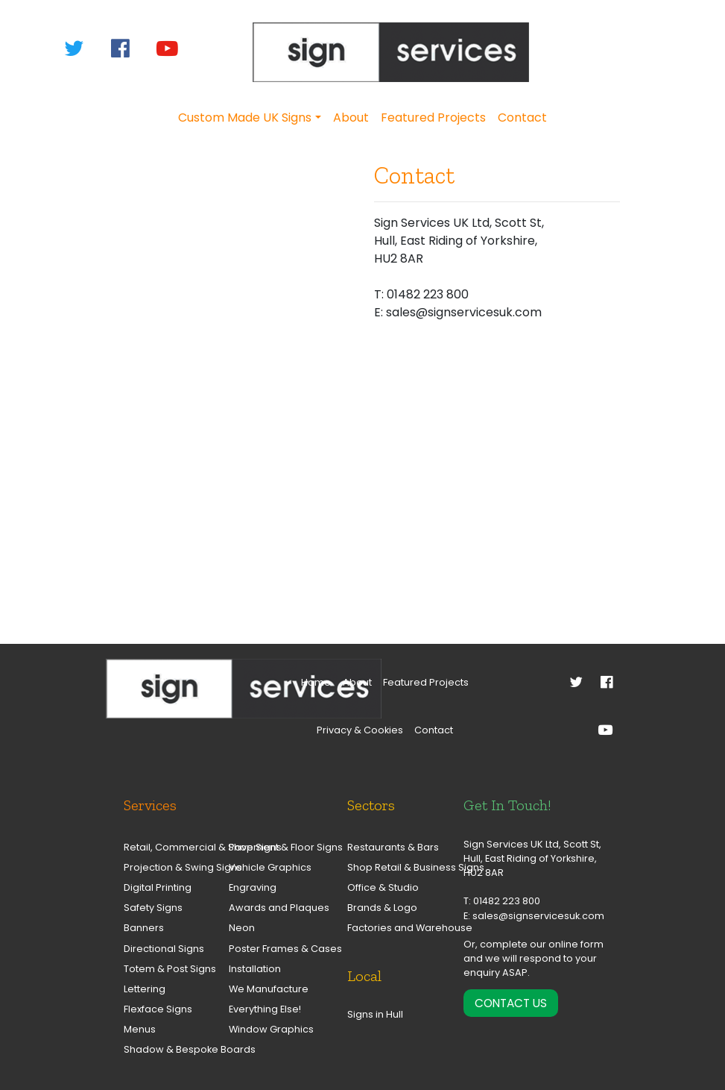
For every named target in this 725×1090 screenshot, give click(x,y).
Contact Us (511, 1003)
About (351, 117)
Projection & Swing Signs (163, 867)
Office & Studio (383, 887)
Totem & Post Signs (163, 968)
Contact (522, 117)
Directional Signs (163, 948)
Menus (140, 1029)
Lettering (144, 989)
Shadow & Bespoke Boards (163, 1049)
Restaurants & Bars (393, 847)
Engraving (252, 887)
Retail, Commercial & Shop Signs (163, 847)
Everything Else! (265, 1009)
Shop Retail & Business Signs (394, 867)
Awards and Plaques (268, 907)
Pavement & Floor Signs (268, 847)
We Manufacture (268, 989)
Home (316, 682)
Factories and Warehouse (394, 927)
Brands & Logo (382, 907)
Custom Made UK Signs (244, 117)
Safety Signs (153, 907)
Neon (242, 927)
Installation (255, 968)
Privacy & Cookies (360, 730)
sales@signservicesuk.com (538, 915)
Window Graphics (268, 1029)
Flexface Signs (158, 1009)
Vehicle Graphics (268, 867)
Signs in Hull (375, 1014)
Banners (144, 927)
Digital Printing (157, 887)
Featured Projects (433, 117)
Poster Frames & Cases (268, 948)
